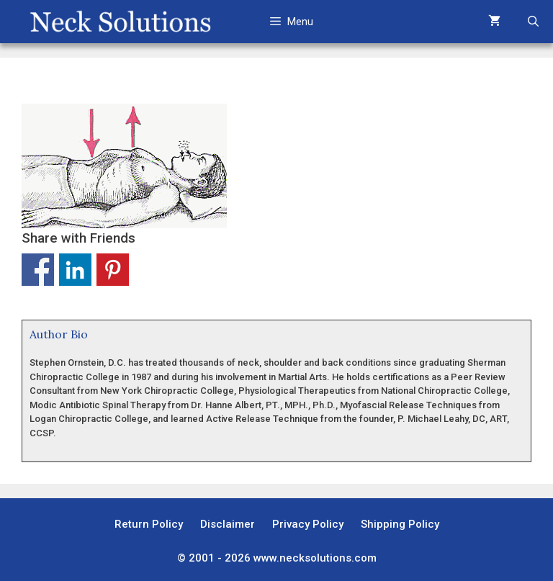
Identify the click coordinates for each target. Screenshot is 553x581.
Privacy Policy (307, 524)
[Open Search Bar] (533, 21)
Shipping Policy (400, 524)
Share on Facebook (38, 269)
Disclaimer (227, 524)
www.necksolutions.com (315, 557)
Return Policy (148, 524)
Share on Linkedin (75, 269)
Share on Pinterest (112, 269)
